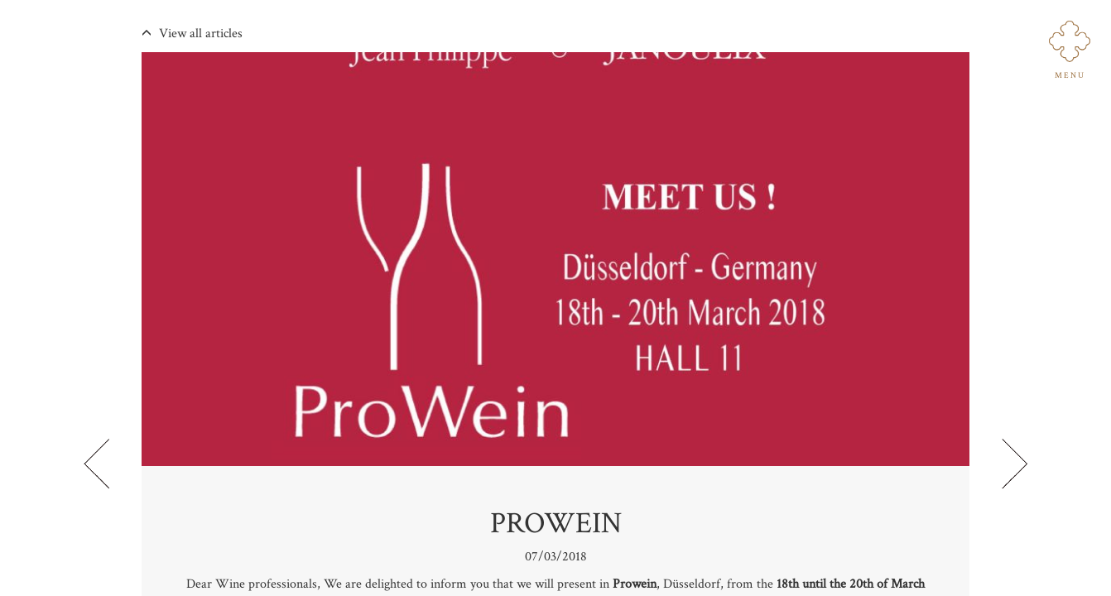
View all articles (192, 33)
